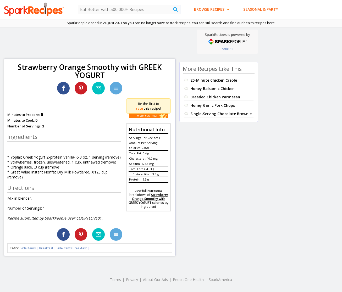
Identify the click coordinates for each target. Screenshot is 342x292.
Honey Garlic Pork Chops (212, 105)
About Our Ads (155, 279)
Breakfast (46, 248)
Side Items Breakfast (72, 248)
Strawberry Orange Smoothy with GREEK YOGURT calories (148, 199)
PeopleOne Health (188, 279)
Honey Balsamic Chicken (212, 88)
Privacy (132, 279)
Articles (227, 48)
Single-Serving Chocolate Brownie (221, 113)
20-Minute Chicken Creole (213, 80)
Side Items (28, 248)
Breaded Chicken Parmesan (215, 96)
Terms (115, 279)
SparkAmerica (220, 279)
